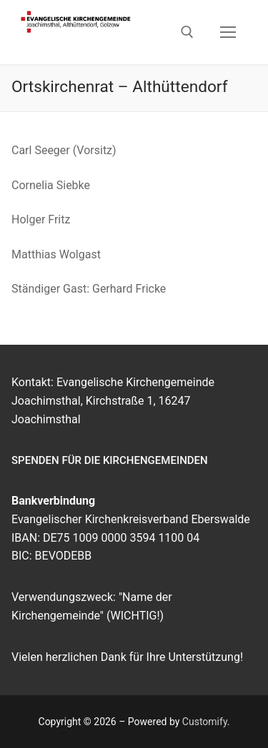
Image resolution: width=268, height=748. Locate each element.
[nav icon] (228, 32)
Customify (204, 721)
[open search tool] (187, 32)
